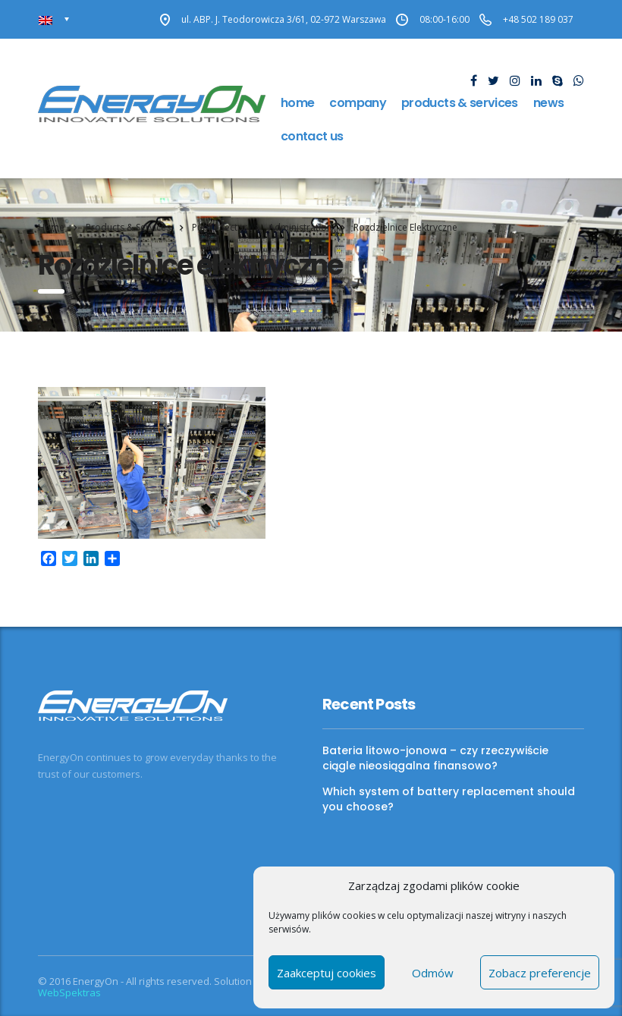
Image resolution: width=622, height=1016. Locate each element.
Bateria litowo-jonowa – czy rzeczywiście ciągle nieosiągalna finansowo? (435, 758)
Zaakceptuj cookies (326, 972)
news (548, 103)
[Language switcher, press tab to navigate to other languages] (54, 19)
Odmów (433, 972)
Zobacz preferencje (539, 972)
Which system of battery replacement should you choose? (448, 799)
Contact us (312, 136)
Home (297, 103)
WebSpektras (69, 992)
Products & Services (459, 103)
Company (357, 103)
